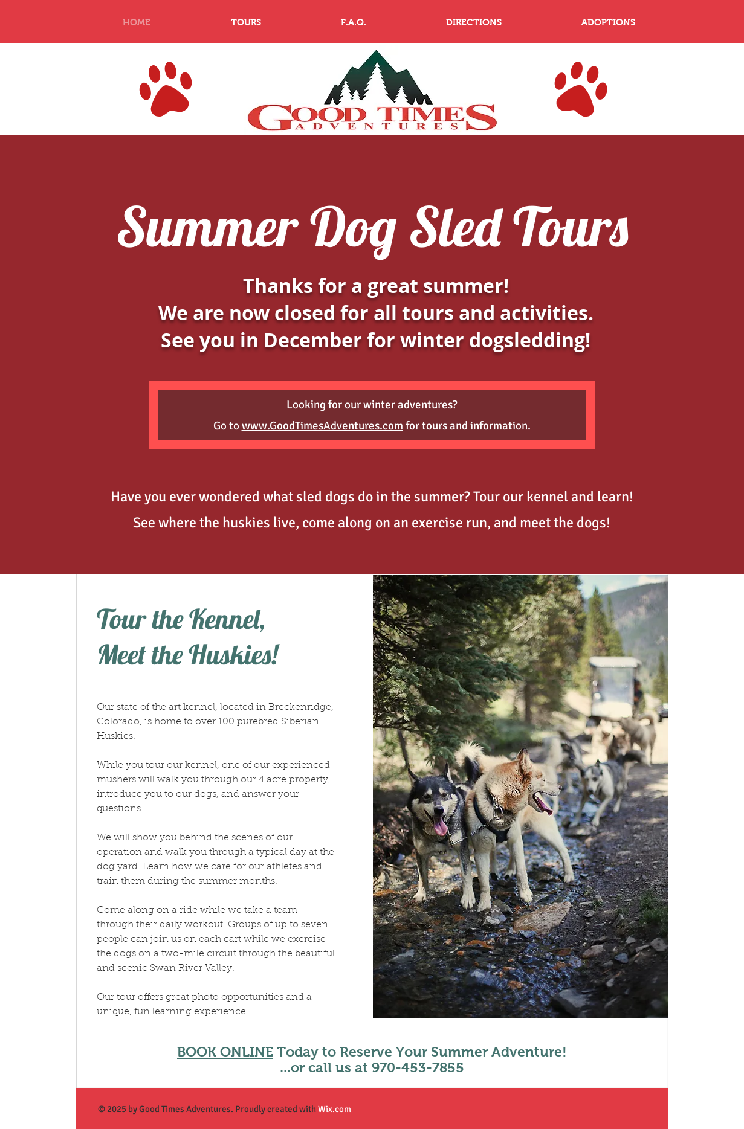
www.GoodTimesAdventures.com (322, 426)
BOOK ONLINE (225, 1052)
